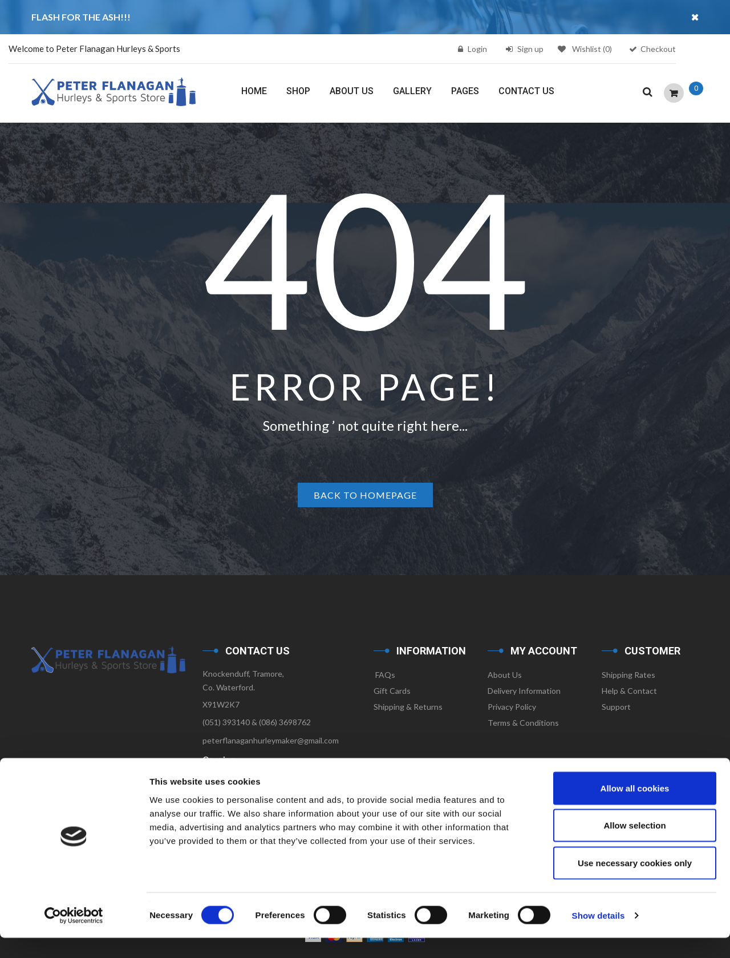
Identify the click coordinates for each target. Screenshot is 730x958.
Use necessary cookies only (635, 883)
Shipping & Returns (408, 707)
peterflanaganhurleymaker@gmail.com (270, 740)
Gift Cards (392, 691)
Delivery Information (524, 691)
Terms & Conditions (523, 722)
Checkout (658, 49)
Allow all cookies (635, 808)
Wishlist (585, 49)
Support (616, 707)
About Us (505, 675)
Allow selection (634, 846)
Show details (598, 935)
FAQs (384, 675)
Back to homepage (365, 495)
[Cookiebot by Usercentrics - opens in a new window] (74, 935)
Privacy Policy (512, 707)
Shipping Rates (628, 675)
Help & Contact (629, 691)
